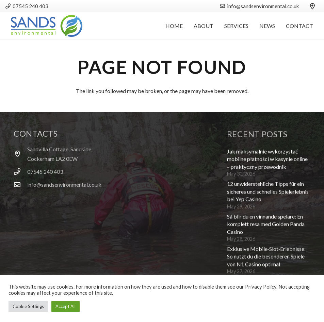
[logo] (46, 26)
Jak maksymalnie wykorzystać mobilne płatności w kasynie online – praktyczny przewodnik (267, 161)
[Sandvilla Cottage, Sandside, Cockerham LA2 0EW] (20, 154)
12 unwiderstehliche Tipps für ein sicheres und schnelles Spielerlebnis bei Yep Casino (268, 193)
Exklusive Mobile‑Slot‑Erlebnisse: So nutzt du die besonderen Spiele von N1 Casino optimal (266, 258)
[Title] (312, 6)
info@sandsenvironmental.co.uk (64, 184)
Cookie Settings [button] (28, 306)
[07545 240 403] (20, 171)
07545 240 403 (45, 171)
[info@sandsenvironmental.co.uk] (20, 184)
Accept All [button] (65, 306)
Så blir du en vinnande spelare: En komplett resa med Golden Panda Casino (266, 226)
